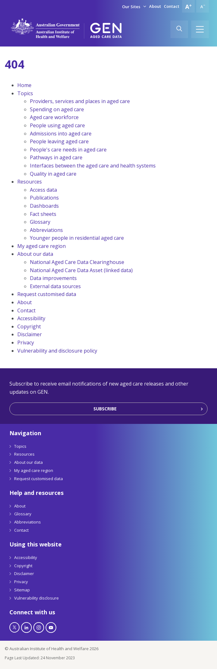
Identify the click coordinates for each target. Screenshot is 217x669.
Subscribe (105, 409)
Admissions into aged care (61, 133)
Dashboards (44, 205)
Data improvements (53, 278)
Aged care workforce (54, 117)
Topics (25, 93)
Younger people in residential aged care (77, 237)
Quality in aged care (53, 173)
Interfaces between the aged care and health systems (93, 165)
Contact (171, 6)
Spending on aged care (57, 109)
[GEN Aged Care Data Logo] (106, 30)
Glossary (40, 221)
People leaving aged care (59, 141)
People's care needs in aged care (68, 149)
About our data (35, 253)
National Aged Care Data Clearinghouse (77, 262)
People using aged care (57, 125)
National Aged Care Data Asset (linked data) (81, 270)
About (155, 6)
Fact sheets (43, 214)
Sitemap (22, 590)
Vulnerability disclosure (36, 598)
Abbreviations (46, 230)
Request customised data (46, 294)
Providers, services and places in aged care (80, 101)
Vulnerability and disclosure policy (57, 350)
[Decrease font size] (202, 6)
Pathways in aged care (56, 157)
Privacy (25, 342)
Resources (29, 181)
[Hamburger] (200, 29)
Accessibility (31, 318)
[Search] (179, 29)
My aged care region (41, 246)
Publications (44, 197)
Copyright (29, 326)
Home (24, 85)
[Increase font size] (188, 6)
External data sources (55, 286)
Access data (43, 189)
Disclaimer (29, 334)
